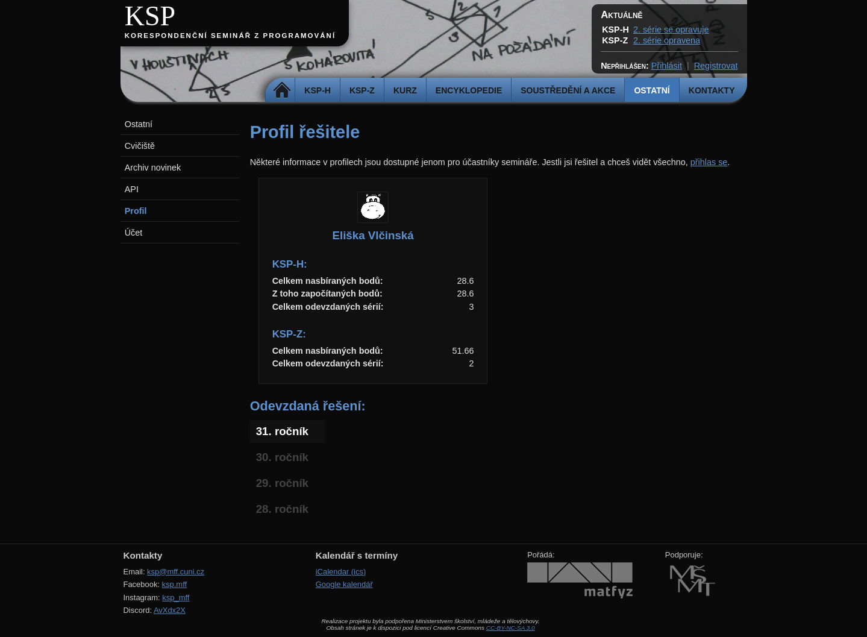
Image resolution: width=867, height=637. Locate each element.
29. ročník (282, 483)
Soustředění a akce (568, 90)
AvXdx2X (170, 610)
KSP (150, 16)
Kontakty (712, 90)
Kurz (405, 90)
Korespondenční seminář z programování (230, 35)
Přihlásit (666, 66)
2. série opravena (666, 40)
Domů (282, 90)
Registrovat (716, 66)
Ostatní (651, 90)
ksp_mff (175, 597)
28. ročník (282, 509)
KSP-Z (362, 90)
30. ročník (282, 457)
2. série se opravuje (671, 29)
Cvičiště (140, 146)
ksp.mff (174, 584)
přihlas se (709, 162)
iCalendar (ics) (341, 571)
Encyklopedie (469, 90)
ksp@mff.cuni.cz (175, 571)
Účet (134, 232)
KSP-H (317, 90)
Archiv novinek (153, 167)
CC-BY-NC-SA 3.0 (510, 627)
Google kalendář (344, 584)
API (132, 189)
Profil (136, 211)
